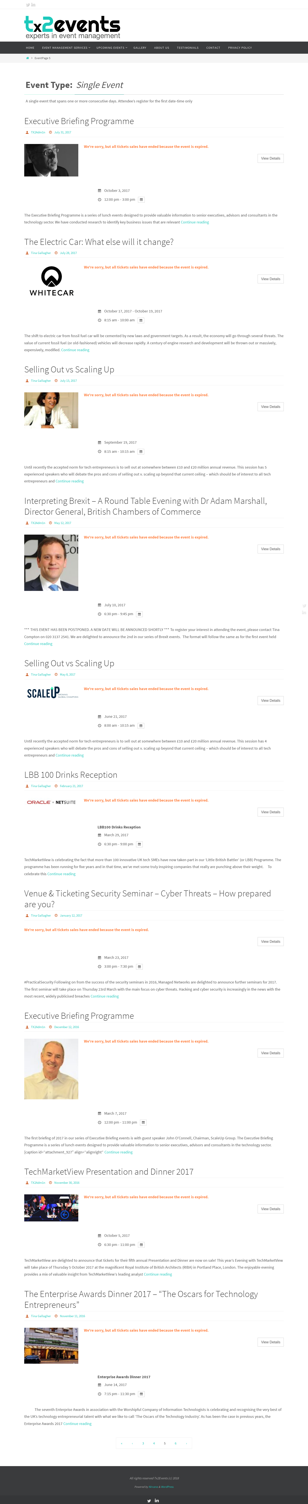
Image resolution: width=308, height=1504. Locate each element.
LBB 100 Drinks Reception (70, 773)
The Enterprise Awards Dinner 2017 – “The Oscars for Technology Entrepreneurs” (141, 1297)
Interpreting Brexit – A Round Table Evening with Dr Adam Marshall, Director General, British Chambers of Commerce (145, 505)
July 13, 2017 (70, 380)
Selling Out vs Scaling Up (69, 368)
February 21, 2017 (74, 785)
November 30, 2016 (69, 1181)
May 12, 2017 (65, 522)
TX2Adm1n (39, 132)
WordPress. (167, 1484)
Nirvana (153, 1484)
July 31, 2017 (65, 132)
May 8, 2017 (69, 673)
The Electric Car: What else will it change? (99, 241)
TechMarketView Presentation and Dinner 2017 (109, 1169)
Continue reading (195, 221)
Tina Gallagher (41, 252)
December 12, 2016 (69, 1025)
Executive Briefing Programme (79, 120)
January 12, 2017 (73, 914)
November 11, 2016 (75, 1314)
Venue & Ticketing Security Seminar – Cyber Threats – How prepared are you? (147, 897)
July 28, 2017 (70, 252)
